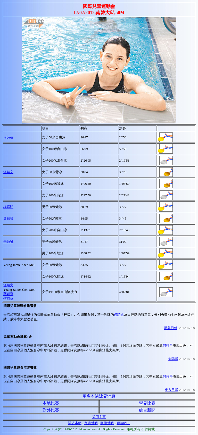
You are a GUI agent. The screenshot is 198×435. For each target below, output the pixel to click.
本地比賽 (51, 403)
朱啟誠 (8, 242)
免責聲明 (91, 423)
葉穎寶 (8, 294)
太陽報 (173, 359)
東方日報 (171, 390)
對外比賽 (51, 410)
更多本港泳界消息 (99, 396)
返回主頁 (99, 417)
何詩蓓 (8, 137)
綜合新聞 (147, 410)
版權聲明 (107, 423)
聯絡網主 (123, 423)
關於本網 (74, 423)
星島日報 (170, 328)
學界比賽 (147, 403)
